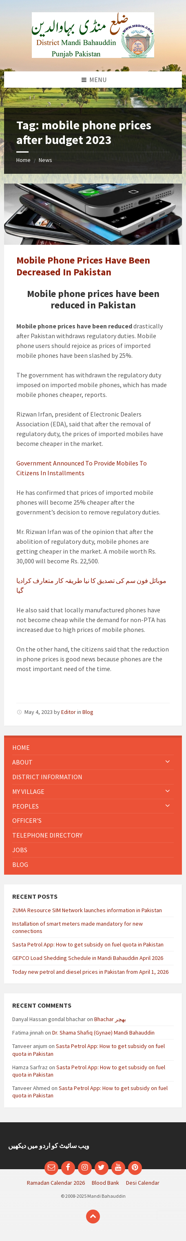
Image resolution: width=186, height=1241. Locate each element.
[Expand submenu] (168, 762)
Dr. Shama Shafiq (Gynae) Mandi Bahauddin (103, 1032)
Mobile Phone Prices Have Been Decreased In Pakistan (83, 266)
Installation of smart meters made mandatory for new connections (77, 927)
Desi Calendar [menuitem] (142, 1182)
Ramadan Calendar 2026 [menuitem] (56, 1182)
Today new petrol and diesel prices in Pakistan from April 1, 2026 (90, 971)
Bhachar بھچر (110, 1019)
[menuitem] (93, 747)
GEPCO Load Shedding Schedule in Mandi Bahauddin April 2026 (87, 958)
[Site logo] (93, 55)
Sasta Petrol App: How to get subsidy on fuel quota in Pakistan (88, 944)
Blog (87, 712)
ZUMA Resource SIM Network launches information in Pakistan (87, 910)
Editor (68, 712)
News (45, 160)
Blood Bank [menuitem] (105, 1182)
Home (23, 160)
